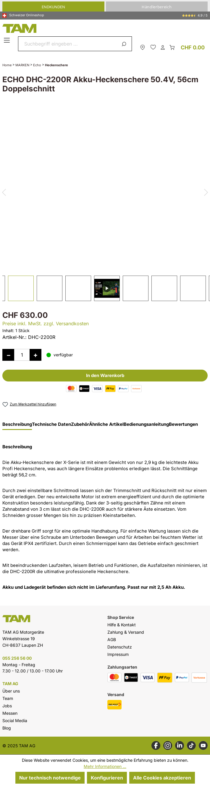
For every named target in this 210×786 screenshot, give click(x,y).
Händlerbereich (157, 6)
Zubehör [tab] (80, 424)
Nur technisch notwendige (50, 778)
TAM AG (10, 683)
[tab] (17, 426)
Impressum (118, 654)
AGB (111, 639)
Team (7, 698)
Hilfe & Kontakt (121, 624)
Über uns (11, 690)
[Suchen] (125, 43)
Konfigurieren (107, 778)
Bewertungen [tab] (183, 424)
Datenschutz (119, 646)
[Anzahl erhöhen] (35, 355)
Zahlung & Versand (125, 632)
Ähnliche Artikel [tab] (106, 424)
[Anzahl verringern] (8, 355)
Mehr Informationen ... (105, 766)
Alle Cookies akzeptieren (162, 778)
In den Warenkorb (105, 375)
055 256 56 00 (17, 658)
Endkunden (53, 6)
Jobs (7, 705)
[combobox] (68, 43)
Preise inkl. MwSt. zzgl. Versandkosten (45, 323)
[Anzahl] (22, 355)
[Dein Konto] (162, 47)
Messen (9, 713)
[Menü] (7, 40)
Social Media (14, 720)
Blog (6, 727)
